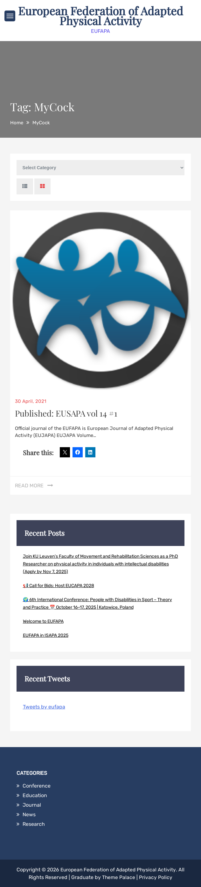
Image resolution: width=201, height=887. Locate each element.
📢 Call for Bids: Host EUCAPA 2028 (58, 585)
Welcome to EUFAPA (43, 620)
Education (35, 795)
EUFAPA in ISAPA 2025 (45, 634)
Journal (32, 804)
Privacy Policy (155, 877)
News (29, 814)
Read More (29, 485)
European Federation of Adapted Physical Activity (100, 15)
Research (34, 823)
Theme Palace (118, 877)
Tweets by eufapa (44, 706)
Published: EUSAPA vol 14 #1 (66, 412)
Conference (37, 785)
